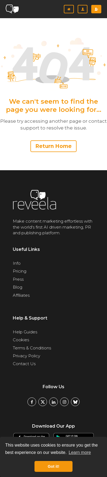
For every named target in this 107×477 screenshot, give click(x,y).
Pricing (19, 271)
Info (17, 263)
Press (18, 279)
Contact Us (24, 363)
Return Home (53, 146)
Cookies (21, 339)
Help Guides (25, 331)
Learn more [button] (80, 452)
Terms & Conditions (32, 347)
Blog (17, 287)
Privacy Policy (26, 355)
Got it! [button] (53, 466)
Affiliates (21, 295)
